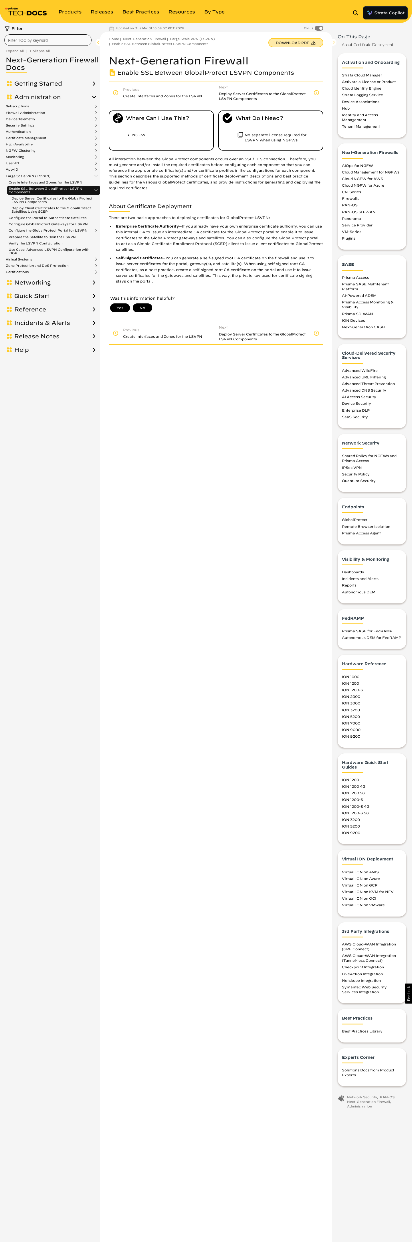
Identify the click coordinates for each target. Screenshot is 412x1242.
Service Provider (357, 225)
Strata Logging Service (362, 95)
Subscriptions (17, 106)
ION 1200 (350, 683)
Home (114, 39)
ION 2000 (351, 696)
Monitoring (15, 157)
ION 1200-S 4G (355, 806)
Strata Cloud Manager (362, 75)
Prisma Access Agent (361, 533)
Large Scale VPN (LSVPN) (28, 176)
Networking (32, 282)
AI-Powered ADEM (359, 295)
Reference (30, 309)
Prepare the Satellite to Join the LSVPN (42, 237)
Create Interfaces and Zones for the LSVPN (45, 182)
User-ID (12, 163)
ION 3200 (351, 710)
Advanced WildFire (360, 370)
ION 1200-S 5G (355, 813)
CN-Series (351, 192)
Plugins (348, 238)
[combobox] (48, 40)
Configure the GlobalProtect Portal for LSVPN (48, 230)
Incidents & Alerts (42, 323)
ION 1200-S (352, 690)
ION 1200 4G (353, 786)
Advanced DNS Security (364, 390)
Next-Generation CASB (363, 327)
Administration (37, 97)
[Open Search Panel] (357, 12)
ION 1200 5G (353, 793)
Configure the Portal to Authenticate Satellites (47, 218)
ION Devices (353, 320)
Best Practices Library (362, 1031)
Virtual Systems (19, 259)
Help (21, 350)
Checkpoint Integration (363, 967)
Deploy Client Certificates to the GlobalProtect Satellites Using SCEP (51, 209)
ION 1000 (350, 677)
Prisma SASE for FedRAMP (367, 631)
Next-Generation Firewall (144, 39)
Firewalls (350, 198)
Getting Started (38, 83)
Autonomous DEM (358, 592)
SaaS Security (355, 417)
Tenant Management (361, 126)
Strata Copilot (385, 12)
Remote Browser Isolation (366, 526)
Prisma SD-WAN (357, 314)
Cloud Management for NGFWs (370, 172)
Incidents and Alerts (360, 578)
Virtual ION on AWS (360, 872)
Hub (346, 108)
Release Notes (37, 336)
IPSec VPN (352, 467)
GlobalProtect (354, 520)
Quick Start (31, 296)
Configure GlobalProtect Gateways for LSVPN (48, 224)
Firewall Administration (25, 112)
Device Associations (360, 102)
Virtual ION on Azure (361, 878)
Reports (349, 585)
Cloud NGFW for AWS (362, 179)
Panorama (351, 218)
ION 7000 (351, 723)
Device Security (356, 403)
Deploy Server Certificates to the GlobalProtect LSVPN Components (51, 200)
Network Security (362, 1097)
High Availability (19, 144)
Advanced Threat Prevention (368, 384)
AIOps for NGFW (357, 165)
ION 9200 (351, 736)
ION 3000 (351, 703)
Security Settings (20, 125)
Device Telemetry (20, 119)
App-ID (12, 169)
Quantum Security (359, 481)
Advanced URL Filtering (364, 377)
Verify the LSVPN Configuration (35, 243)
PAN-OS (350, 205)
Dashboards (353, 572)
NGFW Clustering (20, 150)
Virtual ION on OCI (359, 898)
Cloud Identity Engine (361, 88)
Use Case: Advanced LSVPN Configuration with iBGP (49, 251)
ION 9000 (351, 730)
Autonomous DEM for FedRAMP (371, 637)
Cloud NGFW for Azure (363, 185)
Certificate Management (26, 138)
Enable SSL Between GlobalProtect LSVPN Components (45, 190)
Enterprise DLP (356, 410)
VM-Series (351, 232)
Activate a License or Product (369, 82)
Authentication (18, 131)
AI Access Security (359, 397)
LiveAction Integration (362, 974)
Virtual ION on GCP (359, 885)
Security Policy (356, 474)
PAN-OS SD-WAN (359, 212)
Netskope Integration (361, 980)
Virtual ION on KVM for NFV (368, 892)
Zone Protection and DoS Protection (37, 265)
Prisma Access (355, 277)
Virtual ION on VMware (363, 905)
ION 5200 (351, 716)
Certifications (17, 272)
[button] (408, 994)
